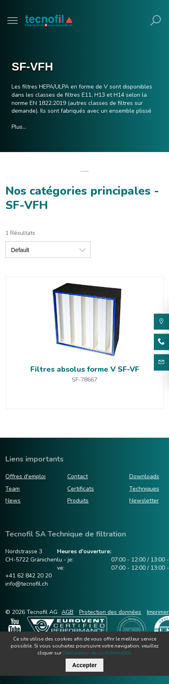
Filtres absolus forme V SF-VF (84, 369)
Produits (78, 500)
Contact (77, 476)
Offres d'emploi (25, 476)
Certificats (80, 489)
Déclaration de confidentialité (96, 653)
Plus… (18, 127)
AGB (67, 612)
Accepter (84, 665)
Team (12, 489)
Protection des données (110, 612)
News (13, 500)
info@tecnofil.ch (26, 584)
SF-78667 (84, 380)
